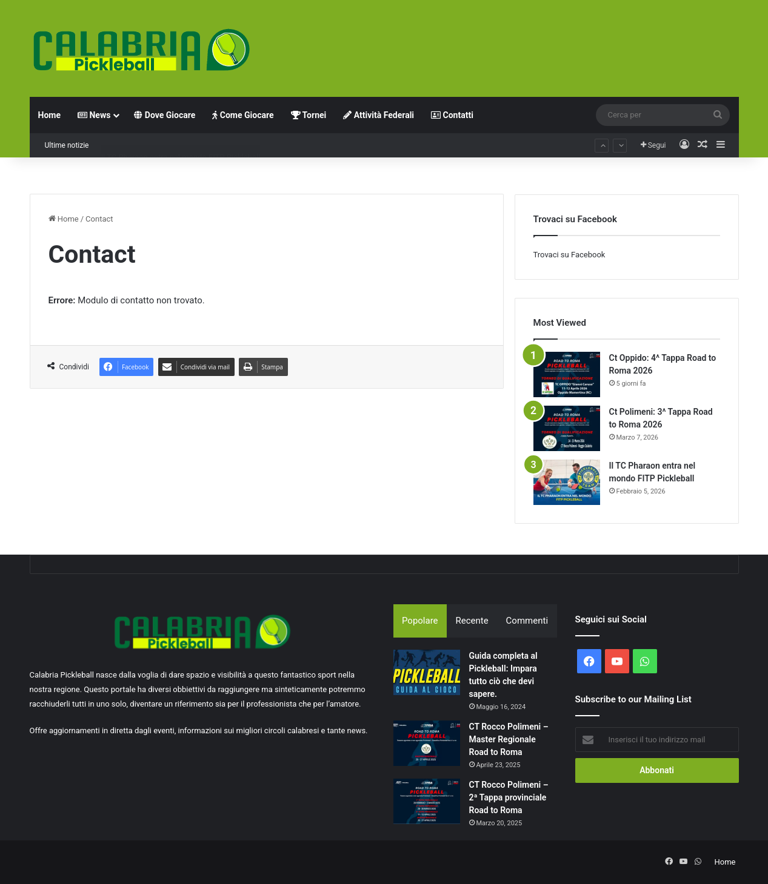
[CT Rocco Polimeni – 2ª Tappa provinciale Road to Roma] (426, 801)
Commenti (527, 620)
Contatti (452, 115)
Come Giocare (242, 115)
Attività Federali (378, 115)
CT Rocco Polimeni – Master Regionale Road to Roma (509, 739)
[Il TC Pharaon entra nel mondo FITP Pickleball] (566, 482)
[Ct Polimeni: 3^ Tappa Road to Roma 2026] (566, 428)
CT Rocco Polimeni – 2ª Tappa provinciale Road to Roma (509, 797)
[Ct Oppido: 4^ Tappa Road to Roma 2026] (566, 374)
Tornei (309, 115)
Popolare (420, 620)
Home (49, 115)
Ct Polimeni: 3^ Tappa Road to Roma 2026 (174, 145)
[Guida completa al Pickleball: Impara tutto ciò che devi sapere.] (426, 672)
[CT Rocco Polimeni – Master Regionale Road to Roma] (426, 743)
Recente (472, 620)
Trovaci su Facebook (569, 254)
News (94, 115)
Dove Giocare (164, 115)
